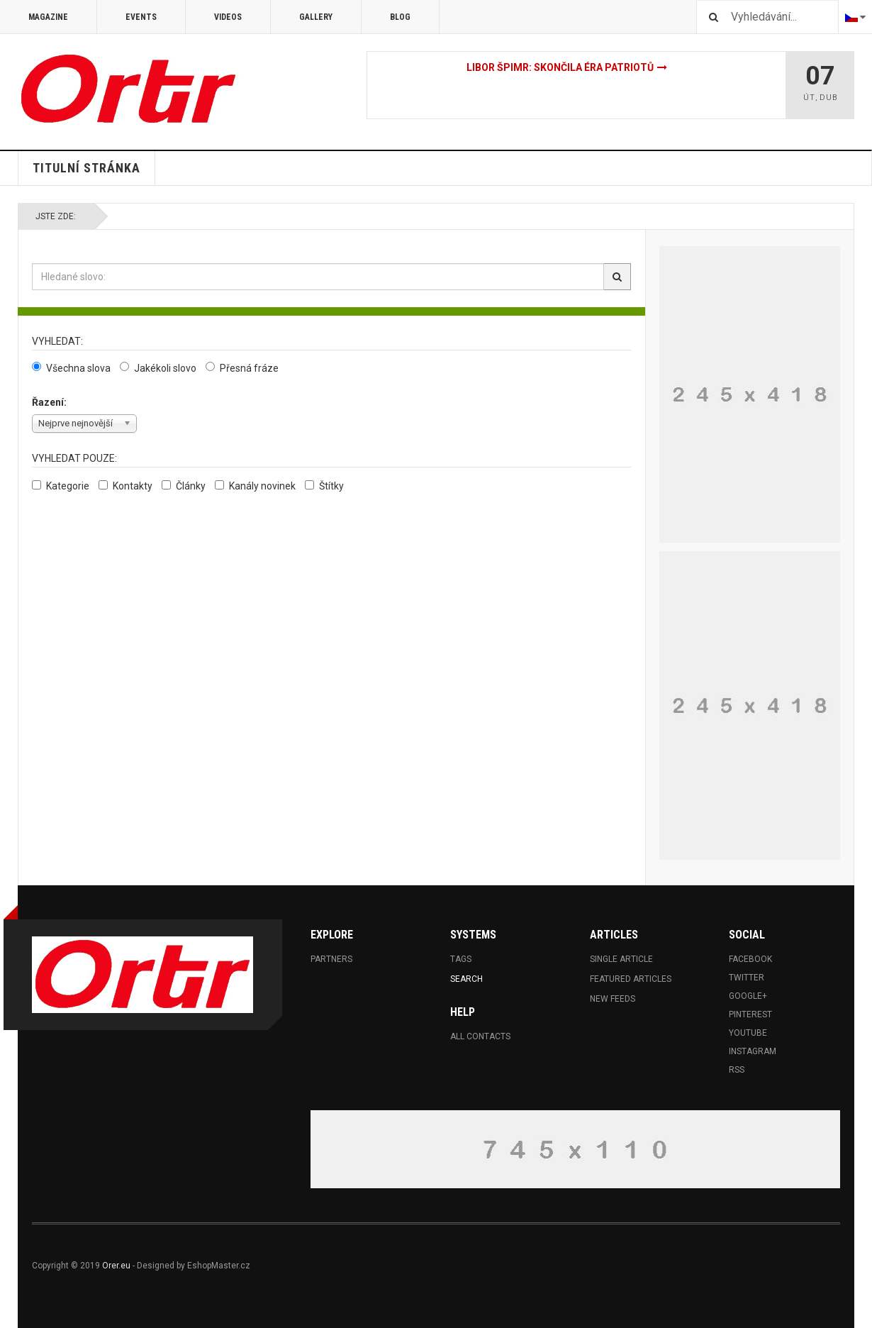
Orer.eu (116, 1266)
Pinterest (750, 1014)
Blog (400, 17)
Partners (331, 959)
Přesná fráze (242, 368)
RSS (736, 1070)
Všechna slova (71, 368)
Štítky (324, 486)
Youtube (748, 1033)
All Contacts (480, 1036)
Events (141, 17)
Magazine (48, 17)
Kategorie (60, 486)
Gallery (315, 17)
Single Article (621, 959)
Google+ (748, 996)
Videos (228, 17)
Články (184, 486)
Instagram (752, 1051)
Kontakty (125, 486)
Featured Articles (630, 979)
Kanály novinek (255, 486)
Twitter (746, 978)
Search (466, 979)
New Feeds (612, 999)
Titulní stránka (86, 167)
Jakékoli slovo (158, 368)
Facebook (750, 959)
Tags (460, 959)
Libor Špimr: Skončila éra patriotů (560, 67)
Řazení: (49, 402)
